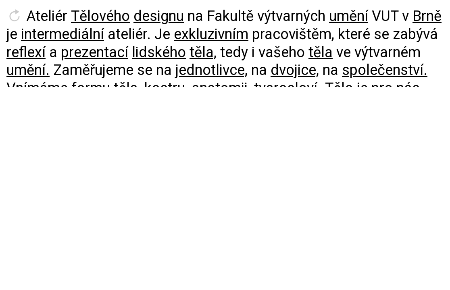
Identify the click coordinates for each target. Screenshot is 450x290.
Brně (427, 16)
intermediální (62, 34)
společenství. (384, 70)
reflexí (26, 52)
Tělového (100, 16)
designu (158, 16)
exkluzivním (211, 34)
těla (320, 52)
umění (348, 16)
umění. (28, 70)
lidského (159, 52)
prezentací (94, 52)
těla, (203, 52)
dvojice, (295, 70)
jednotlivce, (211, 70)
